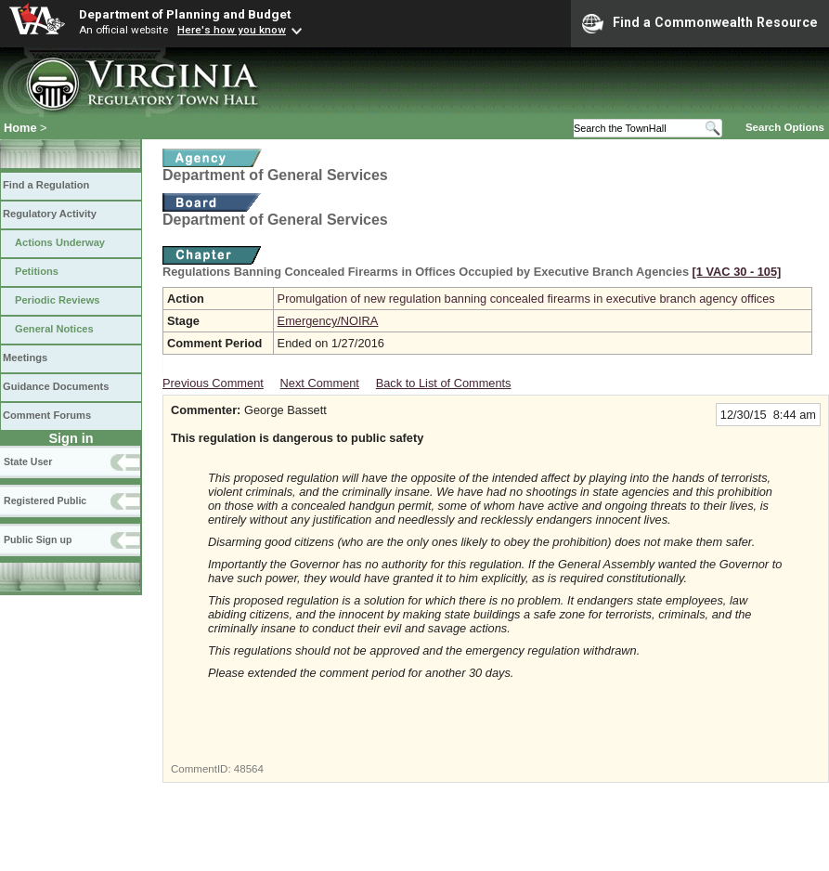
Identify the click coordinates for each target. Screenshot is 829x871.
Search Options (784, 127)
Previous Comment (213, 383)
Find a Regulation (46, 184)
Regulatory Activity (50, 213)
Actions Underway (60, 242)
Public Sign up (37, 539)
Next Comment (319, 383)
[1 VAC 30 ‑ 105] (737, 272)
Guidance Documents (56, 386)
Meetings (25, 357)
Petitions (36, 271)
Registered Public (45, 500)
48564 (249, 768)
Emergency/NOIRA (328, 321)
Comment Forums (47, 415)
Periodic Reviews (57, 300)
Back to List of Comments (444, 383)
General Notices (54, 328)
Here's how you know (231, 29)
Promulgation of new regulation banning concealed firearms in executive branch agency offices (526, 299)
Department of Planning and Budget (185, 13)
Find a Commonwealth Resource (700, 23)
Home (20, 128)
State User (28, 461)
